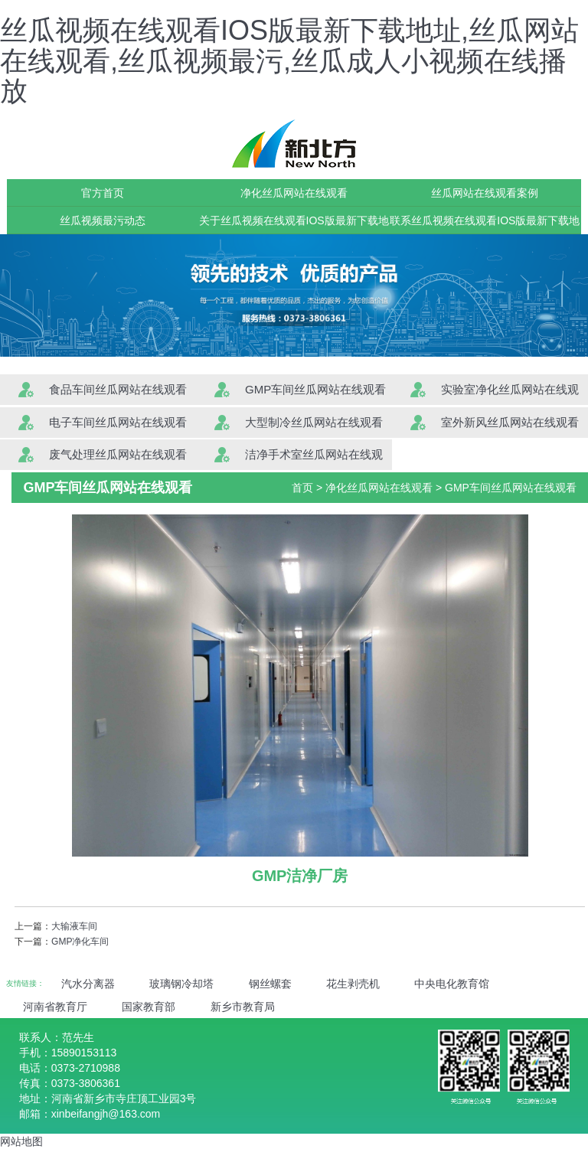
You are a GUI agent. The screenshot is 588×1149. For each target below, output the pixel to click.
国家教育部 (148, 1006)
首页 (302, 487)
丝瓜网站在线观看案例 (484, 193)
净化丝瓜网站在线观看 (294, 193)
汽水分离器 (88, 984)
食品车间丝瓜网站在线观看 (118, 389)
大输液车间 (74, 926)
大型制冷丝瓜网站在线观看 (314, 422)
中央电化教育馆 (451, 984)
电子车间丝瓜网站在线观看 (118, 422)
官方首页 (102, 193)
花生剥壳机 (353, 984)
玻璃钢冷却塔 (181, 984)
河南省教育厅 (55, 1006)
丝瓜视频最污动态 (102, 220)
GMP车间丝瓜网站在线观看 (315, 389)
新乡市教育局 (243, 1006)
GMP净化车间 (80, 941)
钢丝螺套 (270, 984)
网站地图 (21, 1141)
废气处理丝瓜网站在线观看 (118, 454)
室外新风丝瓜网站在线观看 (510, 422)
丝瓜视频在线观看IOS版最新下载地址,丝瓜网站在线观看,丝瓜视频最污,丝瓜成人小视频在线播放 (289, 60)
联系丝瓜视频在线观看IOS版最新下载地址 (485, 224)
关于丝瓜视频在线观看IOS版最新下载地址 (294, 224)
